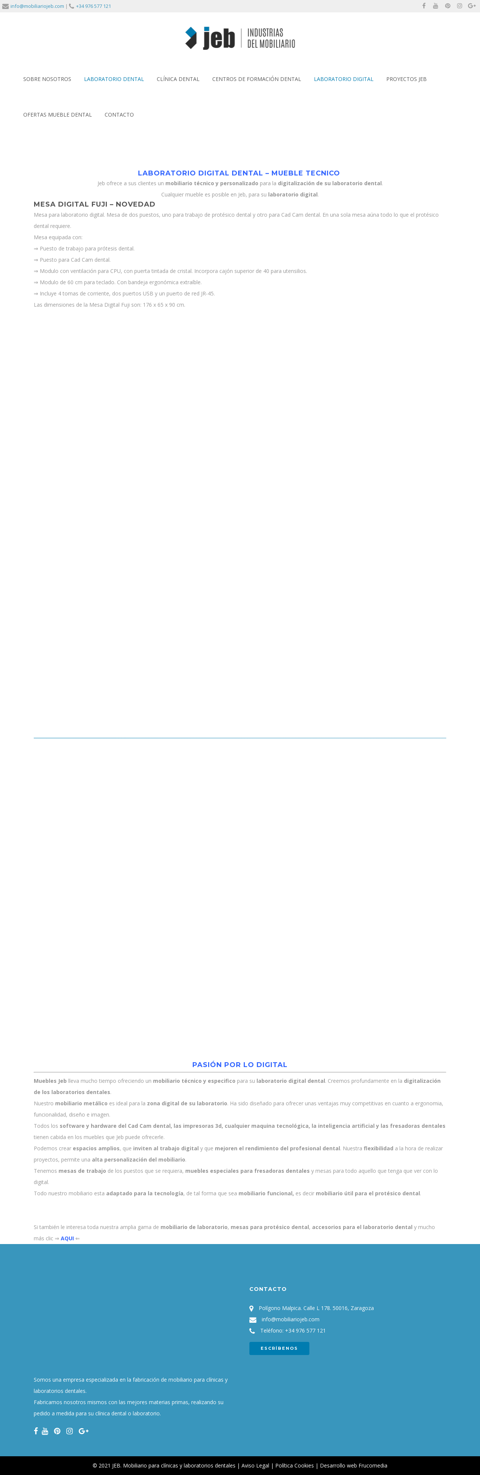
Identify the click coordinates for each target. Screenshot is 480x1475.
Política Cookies (294, 1465)
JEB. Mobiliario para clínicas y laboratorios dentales (174, 1465)
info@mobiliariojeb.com (37, 6)
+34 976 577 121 (93, 6)
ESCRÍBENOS (279, 1348)
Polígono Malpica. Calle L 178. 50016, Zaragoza (316, 1308)
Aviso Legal (255, 1465)
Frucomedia (372, 1465)
